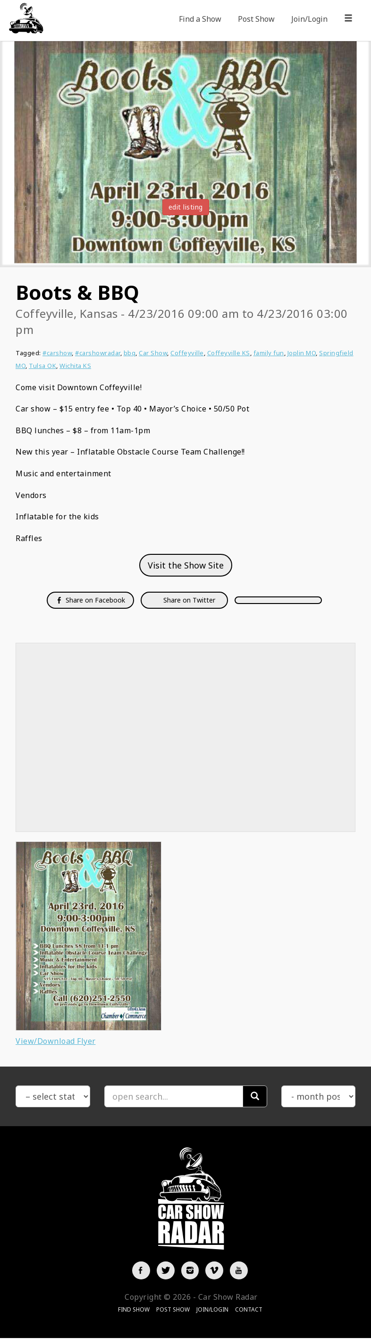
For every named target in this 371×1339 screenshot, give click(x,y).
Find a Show (200, 19)
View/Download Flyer (56, 1041)
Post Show (256, 19)
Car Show (153, 353)
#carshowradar (97, 353)
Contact (248, 1310)
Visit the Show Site (186, 565)
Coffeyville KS (228, 353)
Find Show (134, 1310)
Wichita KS (75, 365)
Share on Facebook (90, 599)
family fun (268, 353)
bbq (130, 353)
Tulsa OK (42, 365)
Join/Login (309, 19)
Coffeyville (187, 353)
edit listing (186, 206)
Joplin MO (301, 353)
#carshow (57, 353)
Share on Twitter (188, 599)
